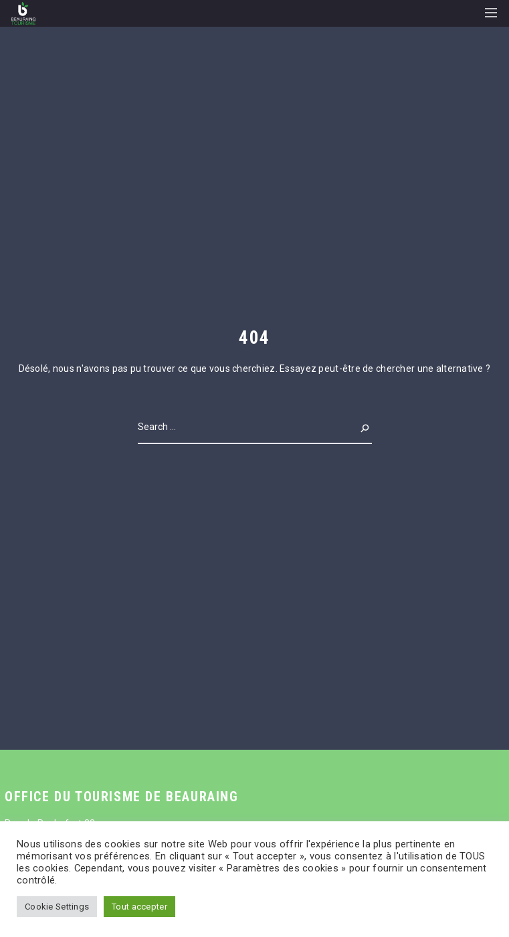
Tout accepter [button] (139, 907)
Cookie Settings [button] (57, 907)
